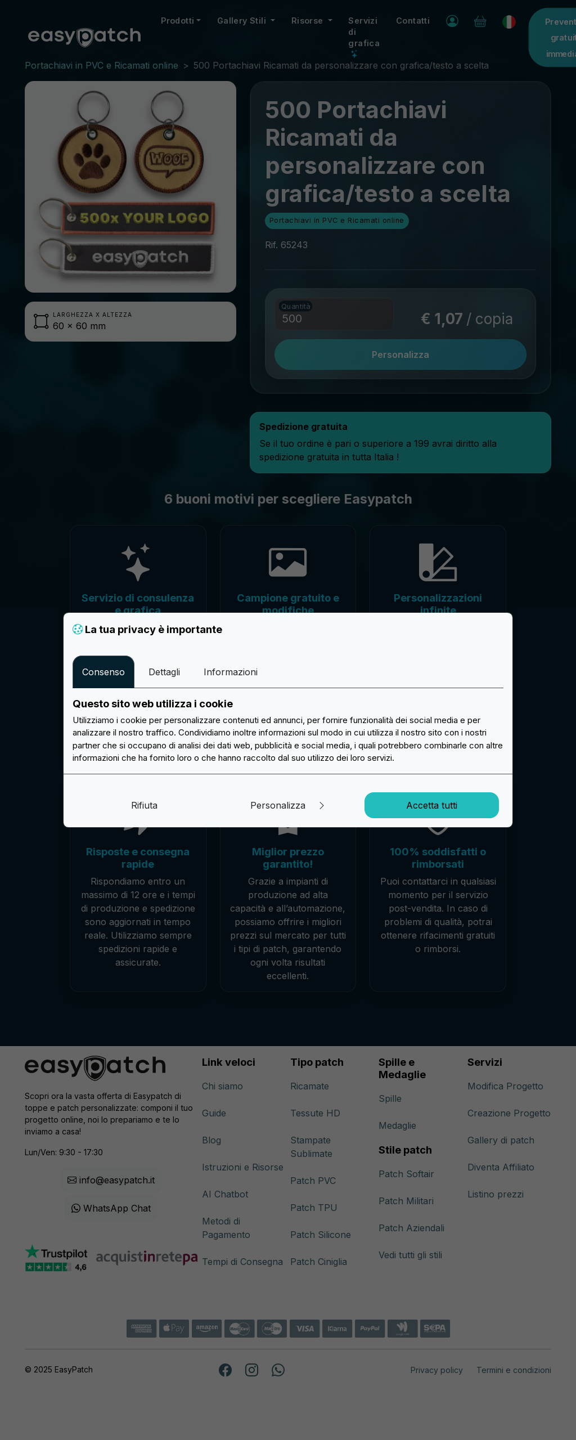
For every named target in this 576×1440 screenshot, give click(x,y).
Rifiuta (144, 805)
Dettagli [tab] (164, 672)
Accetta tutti (431, 805)
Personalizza (288, 805)
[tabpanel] (288, 731)
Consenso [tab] (103, 672)
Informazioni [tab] (231, 672)
